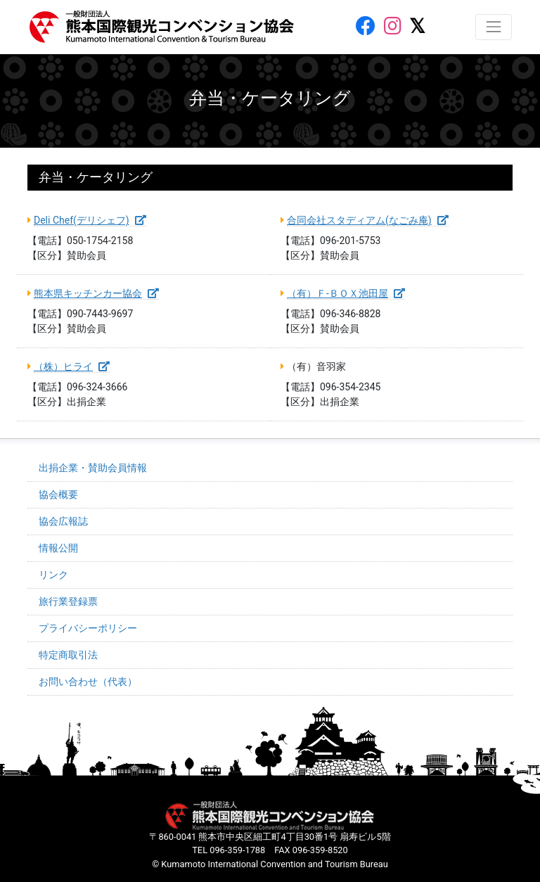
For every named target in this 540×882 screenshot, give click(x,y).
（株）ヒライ (72, 366)
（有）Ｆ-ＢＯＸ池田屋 (346, 293)
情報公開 (58, 548)
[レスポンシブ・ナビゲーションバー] (493, 26)
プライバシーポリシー (88, 628)
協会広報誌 (63, 521)
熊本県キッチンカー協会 (96, 293)
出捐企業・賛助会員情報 (93, 467)
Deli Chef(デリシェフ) (90, 220)
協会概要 (58, 494)
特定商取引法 (68, 654)
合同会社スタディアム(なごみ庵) (368, 220)
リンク (53, 574)
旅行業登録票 (68, 601)
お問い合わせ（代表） (88, 681)
